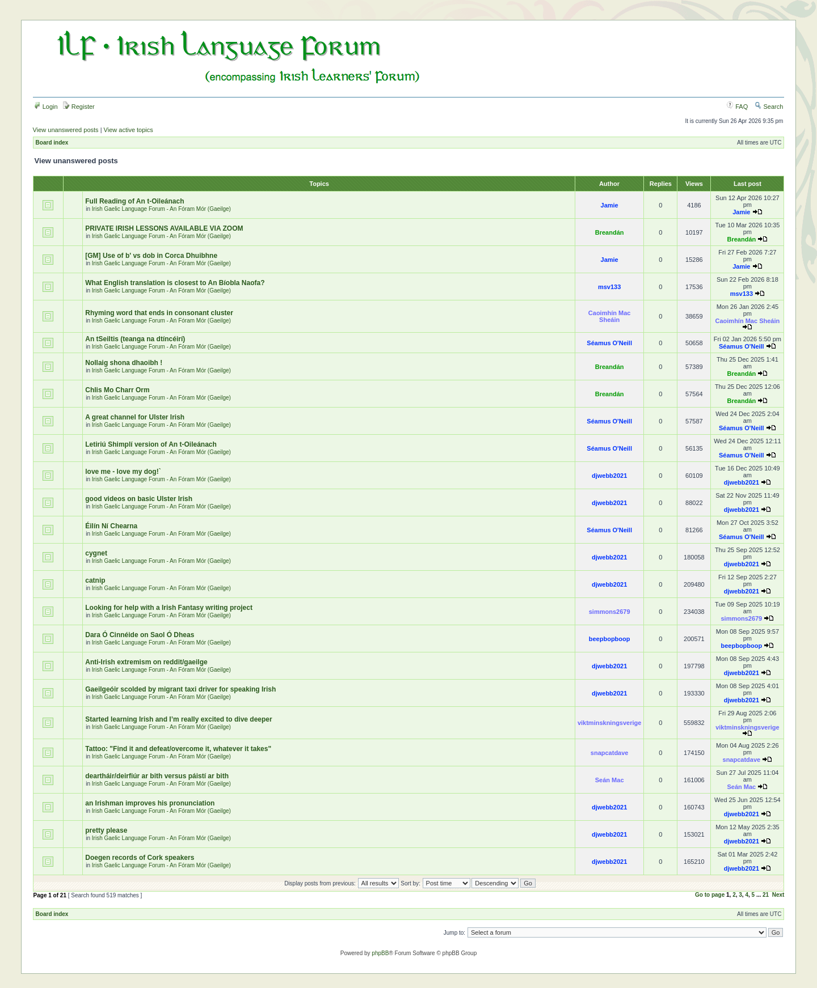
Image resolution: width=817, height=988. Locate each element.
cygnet (96, 553)
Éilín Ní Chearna (111, 526)
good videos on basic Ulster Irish (138, 499)
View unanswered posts (66, 129)
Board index (52, 142)
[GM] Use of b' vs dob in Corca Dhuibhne (151, 256)
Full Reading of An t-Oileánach (134, 201)
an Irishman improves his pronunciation (149, 803)
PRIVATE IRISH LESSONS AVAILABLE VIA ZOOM (164, 228)
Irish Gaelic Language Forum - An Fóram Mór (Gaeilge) (161, 209)
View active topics (128, 129)
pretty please (106, 830)
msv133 (609, 286)
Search (769, 106)
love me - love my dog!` (123, 472)
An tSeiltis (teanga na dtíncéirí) (135, 339)
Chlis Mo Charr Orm (117, 390)
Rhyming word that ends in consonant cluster (159, 313)
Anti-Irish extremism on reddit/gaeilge (146, 662)
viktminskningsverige (610, 722)
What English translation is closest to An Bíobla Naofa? (174, 283)
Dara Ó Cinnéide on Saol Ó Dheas (139, 635)
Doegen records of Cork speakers (139, 858)
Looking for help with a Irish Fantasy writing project (168, 608)
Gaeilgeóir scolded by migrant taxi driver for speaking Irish (180, 689)
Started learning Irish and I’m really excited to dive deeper (178, 719)
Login (46, 106)
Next (778, 895)
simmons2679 (609, 611)
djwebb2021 (609, 475)
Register (79, 106)
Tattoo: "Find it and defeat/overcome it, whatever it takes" (178, 749)
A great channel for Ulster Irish (134, 417)
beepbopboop (609, 638)
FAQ (737, 106)
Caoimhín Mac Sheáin (609, 316)
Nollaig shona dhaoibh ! (123, 363)
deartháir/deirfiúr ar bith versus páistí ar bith (157, 776)
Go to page (710, 895)
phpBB (380, 953)
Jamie (609, 205)
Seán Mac (609, 780)
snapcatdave (610, 752)
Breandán (609, 232)
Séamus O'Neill (609, 343)
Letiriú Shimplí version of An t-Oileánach (151, 444)
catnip (95, 580)
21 (766, 895)
